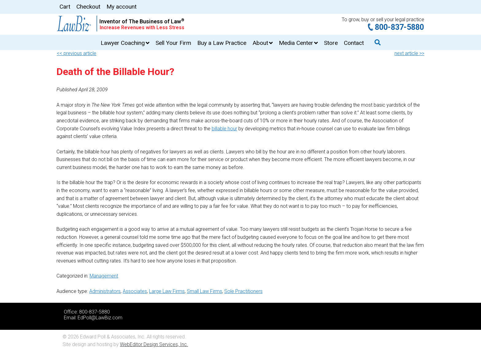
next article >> (409, 53)
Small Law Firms (204, 291)
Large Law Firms (167, 291)
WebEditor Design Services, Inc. (154, 344)
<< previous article (76, 53)
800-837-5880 (399, 27)
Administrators (105, 291)
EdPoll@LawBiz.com (100, 318)
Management (104, 276)
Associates (135, 291)
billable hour (224, 129)
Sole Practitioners (243, 291)
